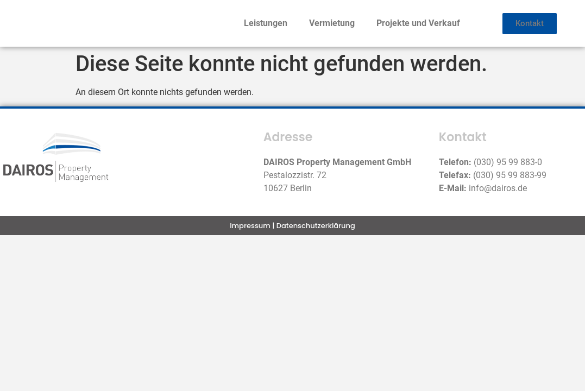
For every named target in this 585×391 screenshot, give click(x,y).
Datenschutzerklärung (315, 225)
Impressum (250, 225)
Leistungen (265, 23)
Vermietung (332, 23)
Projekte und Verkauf (418, 23)
